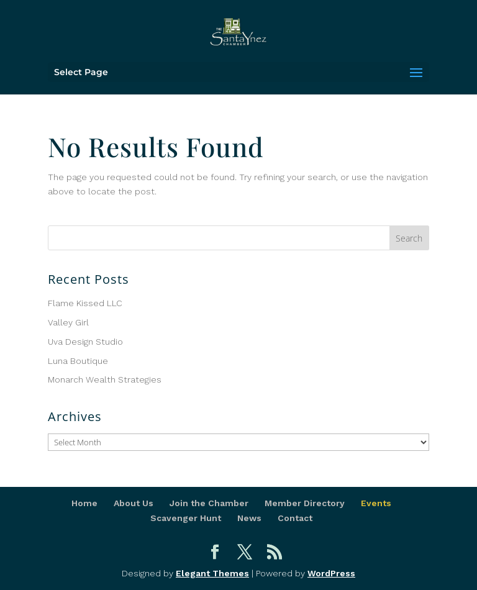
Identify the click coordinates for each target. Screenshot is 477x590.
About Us (133, 503)
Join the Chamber (209, 503)
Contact (295, 518)
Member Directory (305, 503)
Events (376, 503)
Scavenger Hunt (185, 518)
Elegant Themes (212, 573)
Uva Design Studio (85, 342)
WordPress (331, 573)
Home (84, 503)
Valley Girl (68, 322)
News (249, 518)
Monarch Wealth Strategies (104, 379)
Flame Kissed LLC (85, 303)
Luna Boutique (78, 361)
